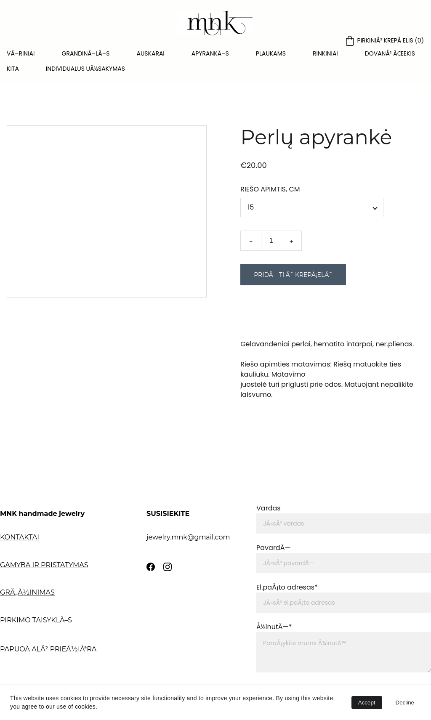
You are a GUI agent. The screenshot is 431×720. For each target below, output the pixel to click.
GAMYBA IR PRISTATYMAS (44, 565)
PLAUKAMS (271, 54)
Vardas (268, 508)
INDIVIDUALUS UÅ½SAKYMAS (85, 69)
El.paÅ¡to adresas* (287, 587)
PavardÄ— (273, 548)
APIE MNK (17, 672)
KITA (13, 69)
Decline (405, 702)
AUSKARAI (150, 54)
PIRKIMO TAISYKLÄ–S (36, 620)
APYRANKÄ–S (210, 54)
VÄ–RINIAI (21, 54)
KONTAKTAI (19, 537)
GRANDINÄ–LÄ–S (86, 54)
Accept (366, 702)
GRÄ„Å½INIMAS (27, 592)
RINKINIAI (325, 54)
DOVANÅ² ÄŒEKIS (390, 54)
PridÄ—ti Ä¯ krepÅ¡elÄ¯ (293, 278)
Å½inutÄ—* (274, 627)
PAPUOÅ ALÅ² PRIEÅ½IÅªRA (48, 649)
